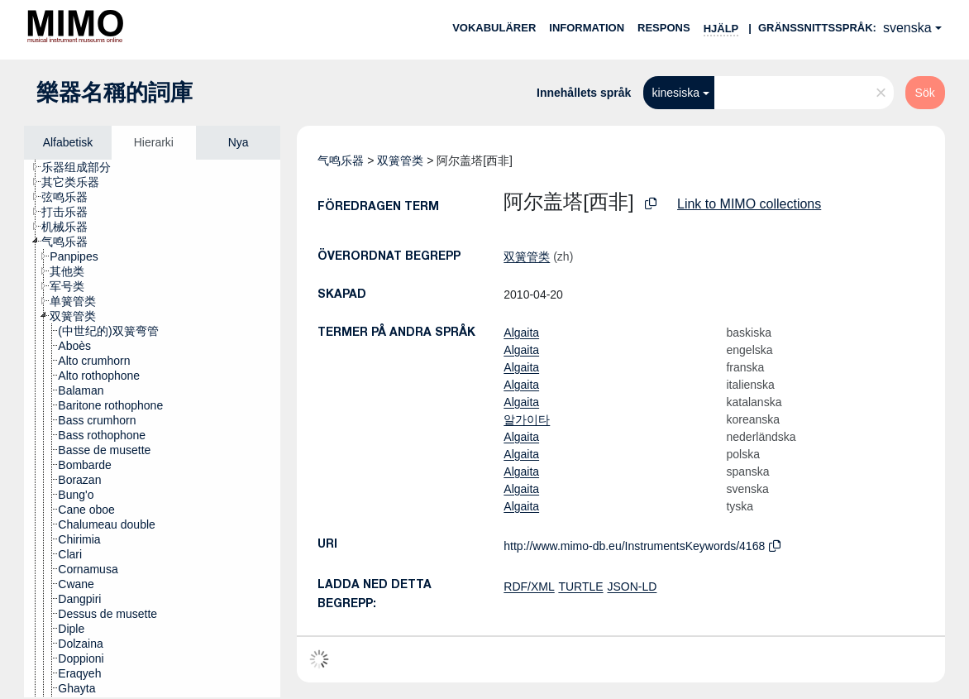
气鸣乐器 (340, 160)
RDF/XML (529, 586)
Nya (238, 142)
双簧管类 (400, 160)
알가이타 (527, 419)
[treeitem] (83, 167)
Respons (663, 28)
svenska (907, 28)
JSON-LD (631, 586)
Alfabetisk (68, 142)
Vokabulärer (494, 28)
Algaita (521, 332)
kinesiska (675, 92)
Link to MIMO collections (749, 204)
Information (586, 28)
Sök (925, 92)
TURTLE (580, 586)
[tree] (152, 428)
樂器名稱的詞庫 (114, 92)
